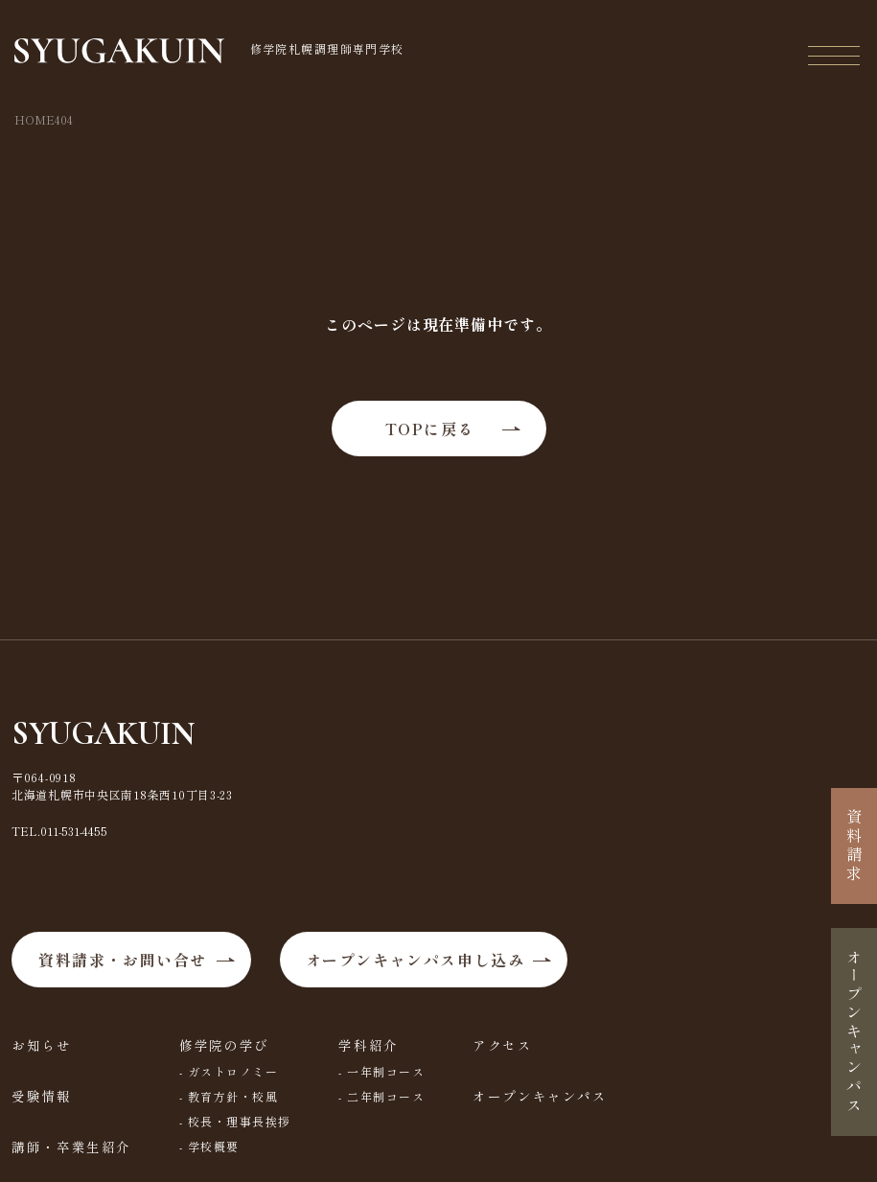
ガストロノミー (233, 1071)
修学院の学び (224, 1045)
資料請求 (853, 846)
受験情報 (42, 1095)
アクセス (503, 1045)
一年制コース (387, 1071)
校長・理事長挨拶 (239, 1121)
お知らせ (42, 1045)
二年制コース (387, 1096)
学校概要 (214, 1146)
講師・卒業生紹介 (71, 1146)
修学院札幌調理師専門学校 (209, 50)
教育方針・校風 (233, 1096)
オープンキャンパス (540, 1095)
